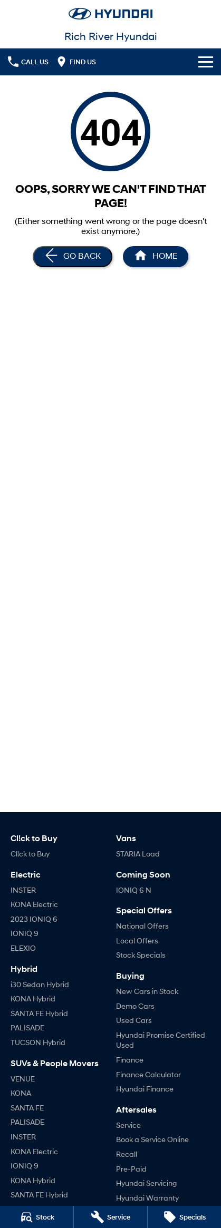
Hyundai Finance (145, 1088)
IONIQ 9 (25, 933)
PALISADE (27, 1027)
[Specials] (184, 1217)
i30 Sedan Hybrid (40, 984)
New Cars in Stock (147, 991)
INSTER (23, 889)
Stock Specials (141, 954)
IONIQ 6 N (133, 889)
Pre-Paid (131, 1168)
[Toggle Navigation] (205, 61)
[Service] (110, 1217)
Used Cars (134, 1020)
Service (128, 1124)
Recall (126, 1153)
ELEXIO (23, 947)
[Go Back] (72, 256)
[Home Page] (155, 256)
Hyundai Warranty (147, 1197)
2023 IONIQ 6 (34, 918)
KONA (21, 1092)
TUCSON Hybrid (38, 1042)
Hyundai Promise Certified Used (160, 1040)
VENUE (23, 1078)
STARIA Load (138, 853)
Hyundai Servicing (146, 1182)
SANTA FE (27, 1107)
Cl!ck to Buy (30, 853)
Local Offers (137, 940)
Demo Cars (135, 1005)
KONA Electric (34, 904)
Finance (129, 1059)
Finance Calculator (148, 1074)
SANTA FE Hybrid (39, 1013)
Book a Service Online (152, 1139)
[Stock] (36, 1217)
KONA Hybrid (33, 998)
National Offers (142, 925)
